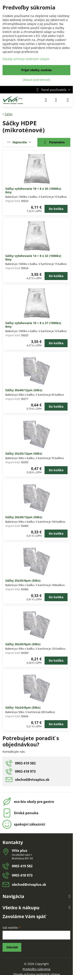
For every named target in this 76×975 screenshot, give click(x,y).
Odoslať (12, 947)
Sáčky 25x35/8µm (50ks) (23, 580)
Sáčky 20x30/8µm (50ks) (23, 644)
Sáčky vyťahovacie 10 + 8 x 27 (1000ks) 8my (33, 325)
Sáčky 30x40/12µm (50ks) (23, 390)
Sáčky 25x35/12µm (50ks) (23, 453)
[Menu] (68, 100)
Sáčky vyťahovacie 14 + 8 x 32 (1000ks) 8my (33, 258)
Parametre (54, 142)
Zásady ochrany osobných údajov (26, 59)
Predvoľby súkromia (36, 969)
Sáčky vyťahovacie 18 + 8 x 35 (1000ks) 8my (33, 190)
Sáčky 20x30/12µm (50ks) (23, 517)
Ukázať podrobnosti (36, 80)
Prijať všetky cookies (36, 70)
